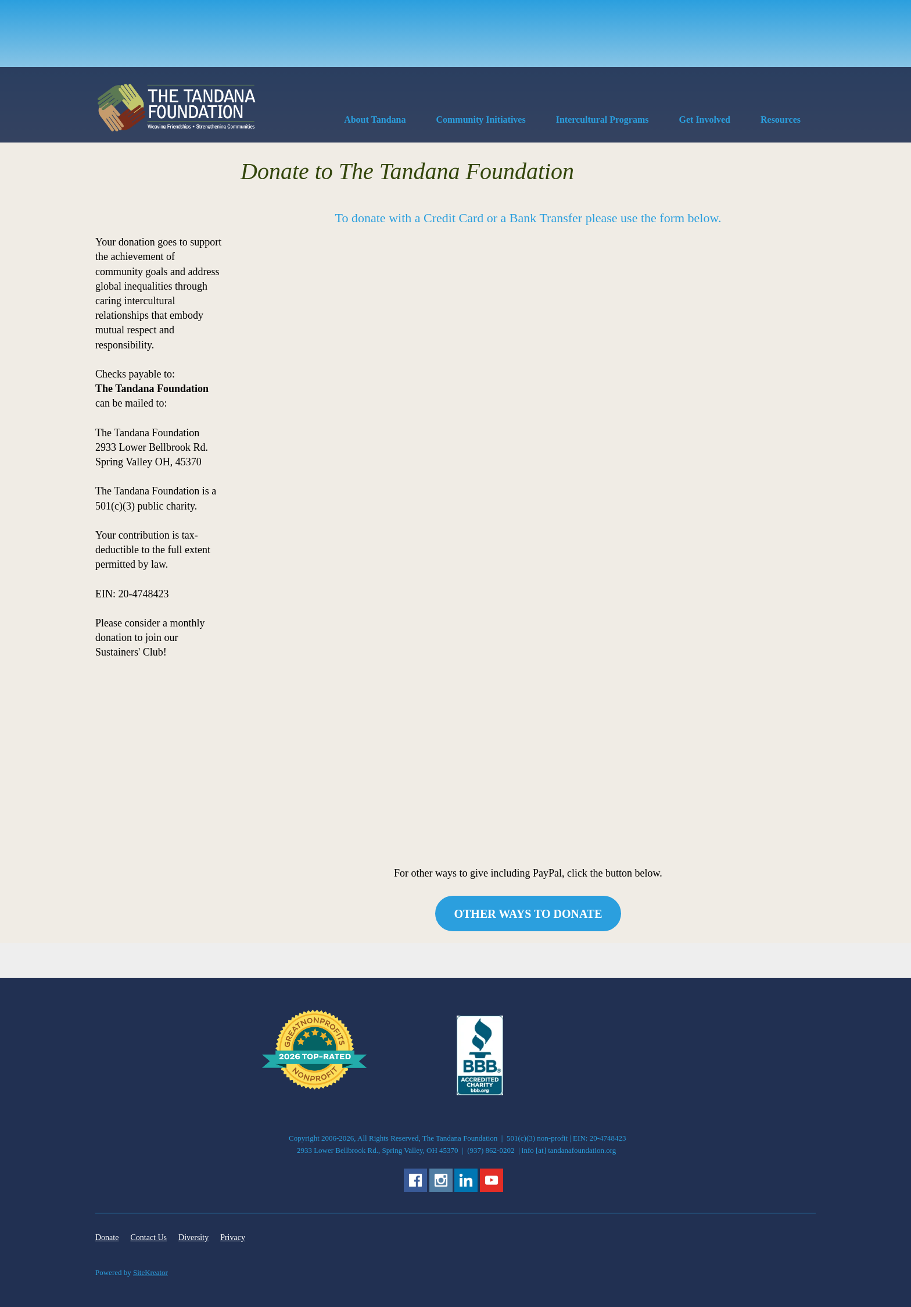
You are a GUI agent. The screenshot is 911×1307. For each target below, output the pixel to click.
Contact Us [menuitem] (148, 1237)
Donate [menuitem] (107, 1237)
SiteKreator (150, 1272)
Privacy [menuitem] (232, 1237)
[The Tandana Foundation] (176, 108)
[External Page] (480, 1092)
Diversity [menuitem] (193, 1237)
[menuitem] (375, 122)
